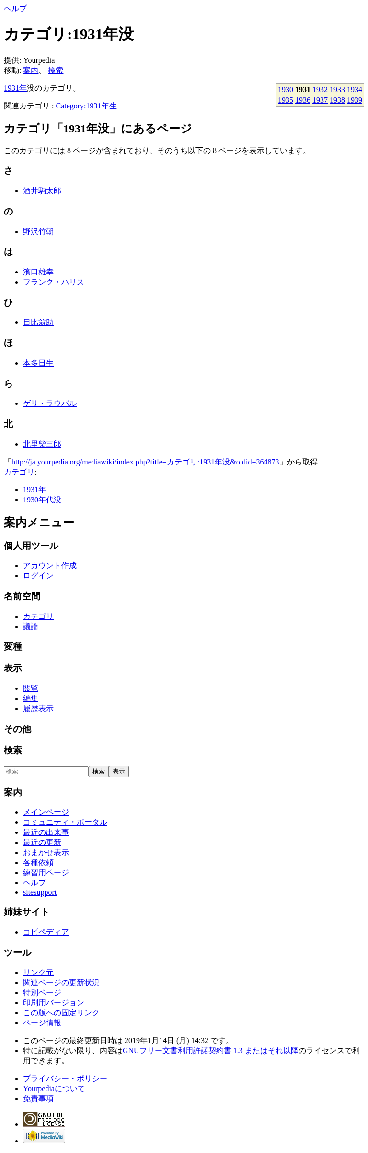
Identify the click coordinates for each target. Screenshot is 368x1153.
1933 (337, 89)
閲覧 (30, 688)
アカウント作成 (50, 565)
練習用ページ (46, 872)
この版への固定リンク (61, 1013)
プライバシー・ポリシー (65, 1078)
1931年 (15, 88)
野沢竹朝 (38, 231)
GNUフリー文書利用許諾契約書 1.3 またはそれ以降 (211, 1050)
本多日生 (38, 363)
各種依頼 (38, 862)
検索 (55, 70)
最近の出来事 (46, 832)
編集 (30, 698)
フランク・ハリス (53, 282)
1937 (320, 100)
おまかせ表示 (46, 852)
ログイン (38, 575)
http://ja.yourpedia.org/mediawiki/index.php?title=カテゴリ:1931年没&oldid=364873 (145, 462)
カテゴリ (19, 472)
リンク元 (38, 972)
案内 (30, 70)
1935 (285, 100)
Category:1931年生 (86, 106)
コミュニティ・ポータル (65, 822)
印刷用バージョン (53, 1002)
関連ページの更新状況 (61, 982)
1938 (337, 100)
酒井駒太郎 (42, 191)
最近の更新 (42, 842)
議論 (30, 626)
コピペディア (46, 932)
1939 (354, 100)
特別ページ (42, 992)
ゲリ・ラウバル (50, 403)
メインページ (46, 812)
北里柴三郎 (42, 444)
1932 (320, 89)
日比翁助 (38, 322)
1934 (354, 89)
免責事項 (38, 1098)
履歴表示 (38, 708)
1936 (302, 100)
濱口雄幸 (38, 272)
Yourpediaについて (54, 1088)
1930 (285, 89)
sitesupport (40, 892)
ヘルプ (15, 8)
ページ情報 (42, 1023)
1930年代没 (42, 500)
